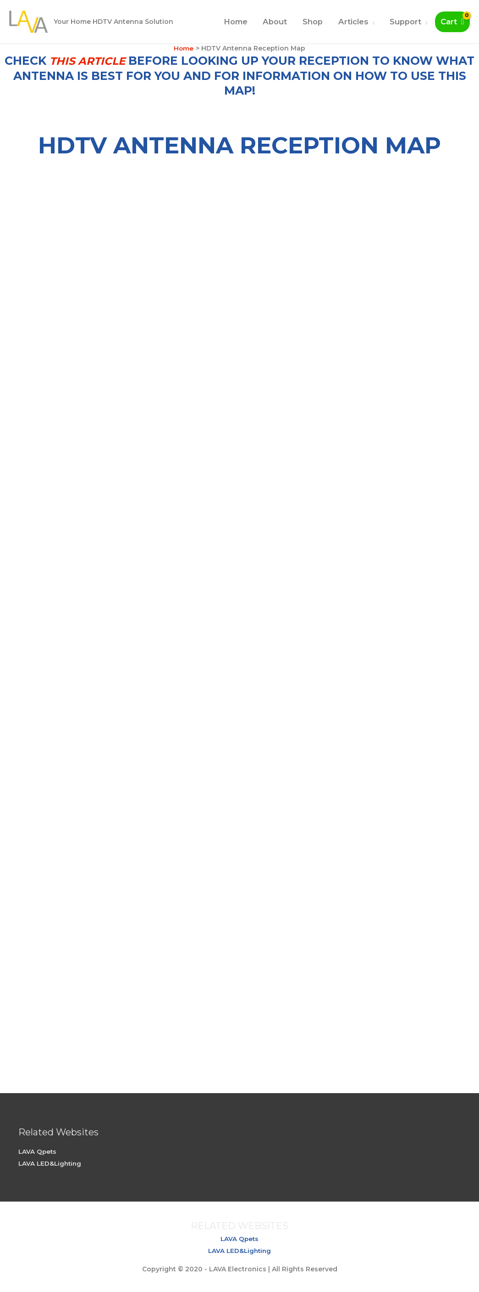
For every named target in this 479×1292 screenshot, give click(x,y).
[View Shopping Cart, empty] (452, 21)
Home (236, 21)
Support (405, 21)
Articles (353, 21)
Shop (313, 21)
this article (87, 61)
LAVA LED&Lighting (51, 1163)
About (275, 21)
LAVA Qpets (38, 1151)
